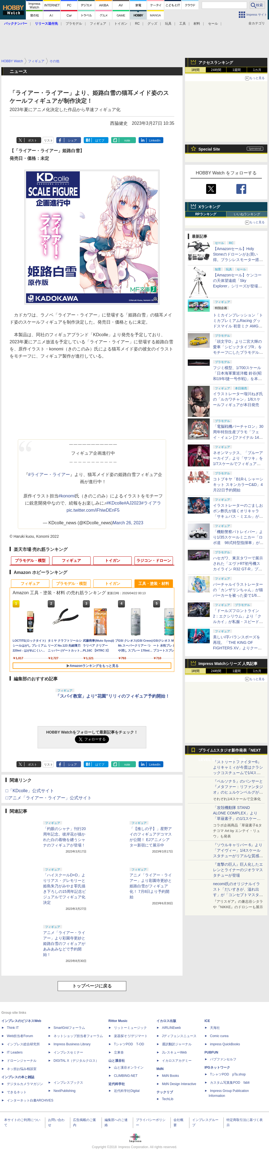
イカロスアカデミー (177, 1061)
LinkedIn (155, 140)
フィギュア (98, 24)
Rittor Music (117, 1021)
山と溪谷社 (116, 1061)
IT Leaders (15, 1052)
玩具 (168, 24)
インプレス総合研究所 (23, 1044)
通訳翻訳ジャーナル (177, 1044)
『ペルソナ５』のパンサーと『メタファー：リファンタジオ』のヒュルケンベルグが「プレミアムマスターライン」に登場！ (238, 792)
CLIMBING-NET (126, 1076)
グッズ (152, 24)
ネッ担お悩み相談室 (22, 1069)
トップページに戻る (92, 986)
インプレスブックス (68, 1083)
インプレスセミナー (68, 1052)
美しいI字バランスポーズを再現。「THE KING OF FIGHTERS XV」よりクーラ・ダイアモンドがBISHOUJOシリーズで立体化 (238, 648)
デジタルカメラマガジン (25, 1084)
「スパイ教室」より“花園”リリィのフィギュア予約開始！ (112, 696)
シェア (72, 140)
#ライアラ (151, 503)
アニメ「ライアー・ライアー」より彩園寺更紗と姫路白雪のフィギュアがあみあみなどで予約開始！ (64, 943)
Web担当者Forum (20, 1036)
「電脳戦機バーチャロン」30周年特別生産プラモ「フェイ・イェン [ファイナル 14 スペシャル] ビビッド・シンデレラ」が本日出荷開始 (238, 437)
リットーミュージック (130, 1028)
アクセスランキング (215, 62)
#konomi (66, 496)
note (127, 140)
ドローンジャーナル (22, 1061)
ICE (207, 1021)
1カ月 (257, 70)
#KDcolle (115, 503)
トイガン (120, 24)
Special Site (209, 149)
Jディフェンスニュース (179, 1036)
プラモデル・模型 (30, 560)
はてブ (99, 140)
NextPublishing (64, 1091)
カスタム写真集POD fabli (230, 1083)
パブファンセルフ (223, 1059)
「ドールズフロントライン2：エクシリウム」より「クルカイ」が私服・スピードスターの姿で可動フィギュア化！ (238, 621)
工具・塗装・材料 (153, 583)
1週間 (236, 70)
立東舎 (119, 1052)
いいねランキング (247, 214)
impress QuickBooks (225, 1044)
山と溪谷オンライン (129, 1067)
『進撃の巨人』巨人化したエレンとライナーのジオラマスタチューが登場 (238, 869)
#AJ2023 (132, 503)
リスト (48, 140)
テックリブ (164, 1092)
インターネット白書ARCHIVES (30, 1100)
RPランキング (205, 214)
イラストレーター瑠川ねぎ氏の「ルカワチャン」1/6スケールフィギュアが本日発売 (238, 399)
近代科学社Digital (126, 1091)
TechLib (167, 1099)
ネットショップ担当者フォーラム (78, 1036)
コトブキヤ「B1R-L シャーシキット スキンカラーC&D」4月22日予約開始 (238, 484)
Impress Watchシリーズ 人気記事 (227, 663)
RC (137, 24)
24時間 (216, 70)
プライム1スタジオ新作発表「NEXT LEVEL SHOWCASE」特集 (229, 751)
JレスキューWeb (174, 1052)
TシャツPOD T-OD (129, 1044)
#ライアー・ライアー (49, 474)
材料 (197, 24)
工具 (182, 24)
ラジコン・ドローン (153, 560)
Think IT (13, 1028)
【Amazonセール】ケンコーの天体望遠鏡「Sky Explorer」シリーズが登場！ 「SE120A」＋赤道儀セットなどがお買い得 (239, 286)
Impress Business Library (72, 1044)
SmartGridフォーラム (69, 1028)
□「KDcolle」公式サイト (29, 790)
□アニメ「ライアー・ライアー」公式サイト (48, 797)
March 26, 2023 (128, 522)
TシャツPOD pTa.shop (228, 1074)
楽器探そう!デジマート (131, 1036)
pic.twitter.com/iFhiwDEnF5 (93, 510)
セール (213, 24)
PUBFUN (211, 1052)
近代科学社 (116, 1084)
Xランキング (209, 207)
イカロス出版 (166, 1021)
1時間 (195, 70)
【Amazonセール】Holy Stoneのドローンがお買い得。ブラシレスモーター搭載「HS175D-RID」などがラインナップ (238, 260)
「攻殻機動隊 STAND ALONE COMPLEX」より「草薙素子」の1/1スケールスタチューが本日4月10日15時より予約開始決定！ (237, 818)
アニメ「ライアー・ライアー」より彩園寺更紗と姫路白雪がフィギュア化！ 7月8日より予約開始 (151, 886)
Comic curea (219, 1036)
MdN (160, 1069)
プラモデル (74, 24)
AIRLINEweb (171, 1028)
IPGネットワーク (217, 1067)
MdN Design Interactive (179, 1084)
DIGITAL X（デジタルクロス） (76, 1061)
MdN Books (170, 1076)
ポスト (32, 140)
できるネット (17, 1092)
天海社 (215, 1028)
